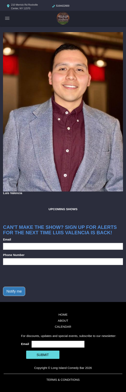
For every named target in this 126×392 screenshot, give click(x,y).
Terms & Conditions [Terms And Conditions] (63, 379)
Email (7, 239)
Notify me (14, 291)
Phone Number (14, 255)
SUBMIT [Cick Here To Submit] (43, 355)
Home (63, 314)
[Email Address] (58, 344)
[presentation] (33, 276)
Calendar (63, 326)
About (63, 320)
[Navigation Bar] (7, 18)
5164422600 (62, 5)
